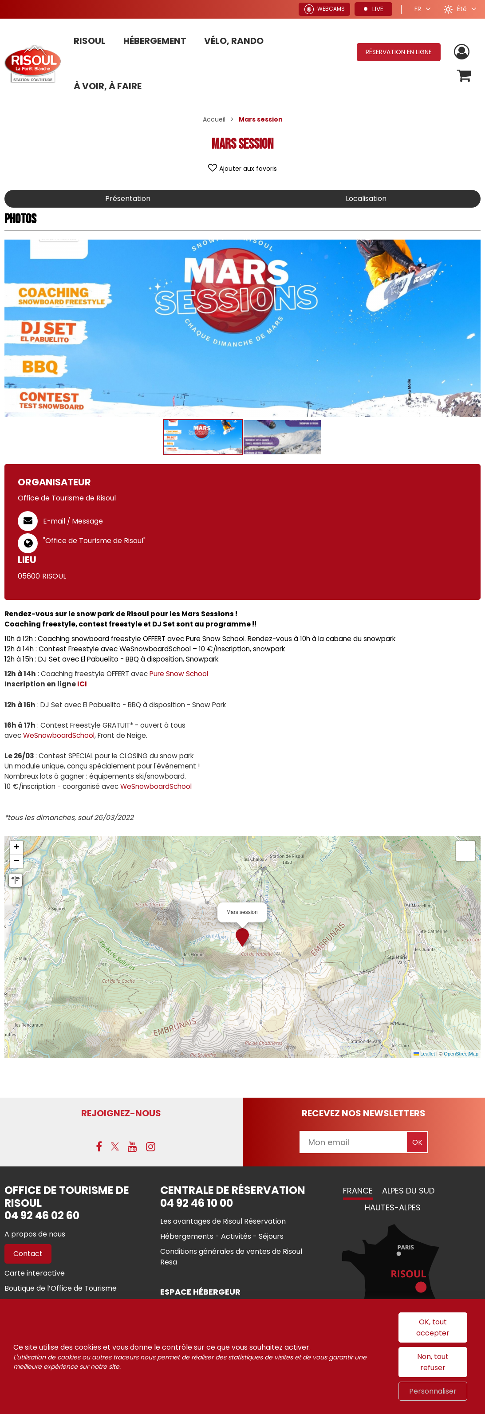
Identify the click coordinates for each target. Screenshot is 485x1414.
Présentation (127, 198)
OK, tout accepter (433, 1327)
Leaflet (424, 1053)
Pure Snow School (179, 673)
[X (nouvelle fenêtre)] (115, 1146)
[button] (464, 75)
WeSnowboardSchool (59, 735)
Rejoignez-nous (121, 1113)
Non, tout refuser (433, 1362)
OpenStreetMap (461, 1053)
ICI (82, 684)
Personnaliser (433, 1391)
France (358, 1190)
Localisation (366, 198)
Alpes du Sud (408, 1190)
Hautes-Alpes (393, 1207)
